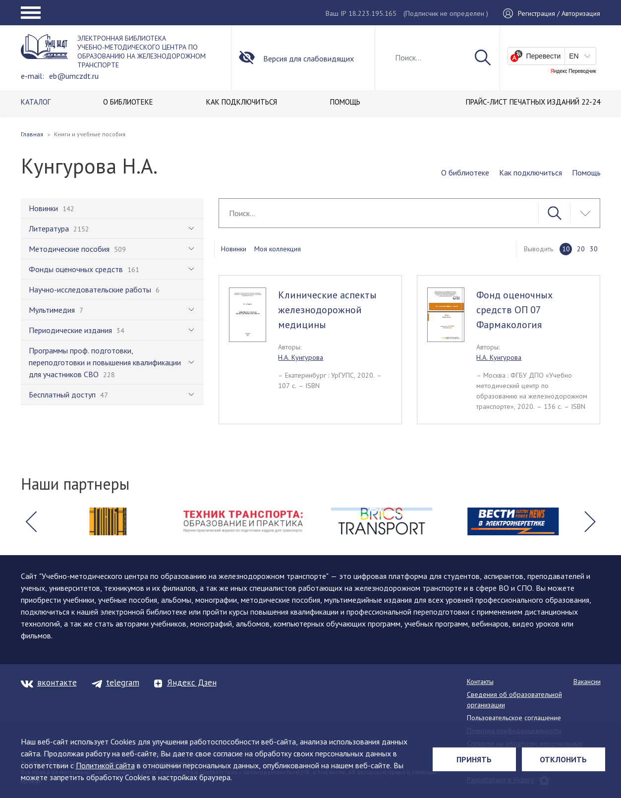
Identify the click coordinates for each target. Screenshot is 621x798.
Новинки (233, 248)
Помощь (586, 172)
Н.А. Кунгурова (300, 357)
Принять (474, 759)
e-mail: (32, 76)
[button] (31, 521)
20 (581, 248)
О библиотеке (465, 172)
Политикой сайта (105, 765)
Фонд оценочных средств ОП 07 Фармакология (514, 309)
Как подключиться (530, 172)
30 (594, 248)
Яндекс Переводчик (573, 71)
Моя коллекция (277, 248)
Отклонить (563, 759)
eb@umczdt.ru (74, 76)
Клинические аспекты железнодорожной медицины (327, 309)
